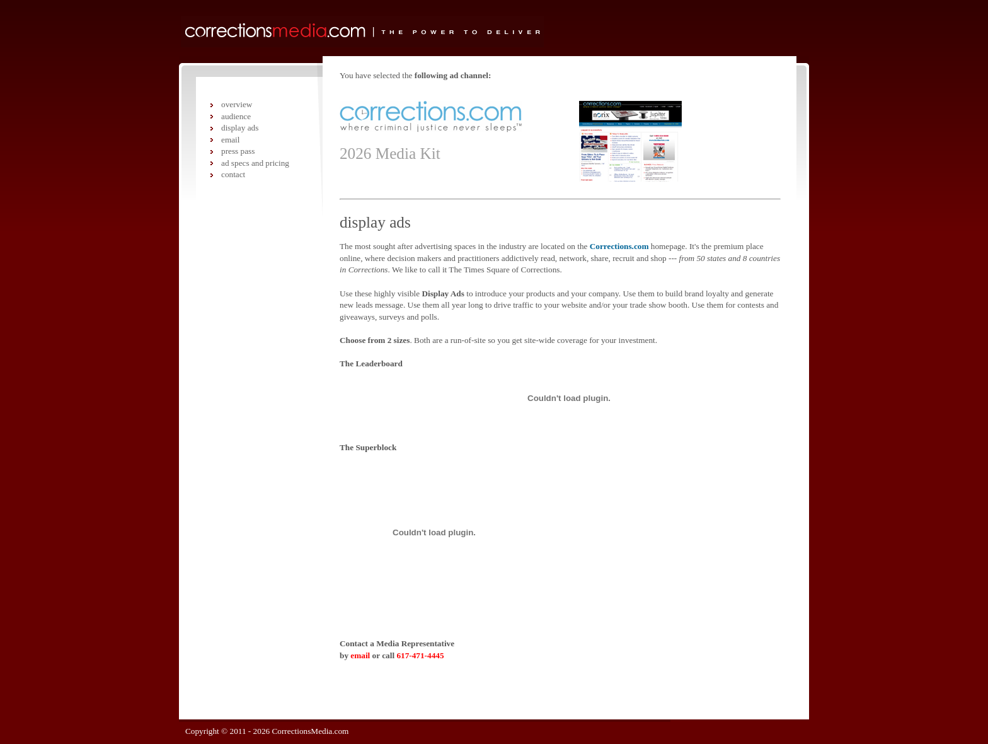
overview (236, 104)
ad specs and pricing (255, 163)
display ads (239, 127)
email (360, 655)
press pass (238, 151)
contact (233, 174)
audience (236, 116)
